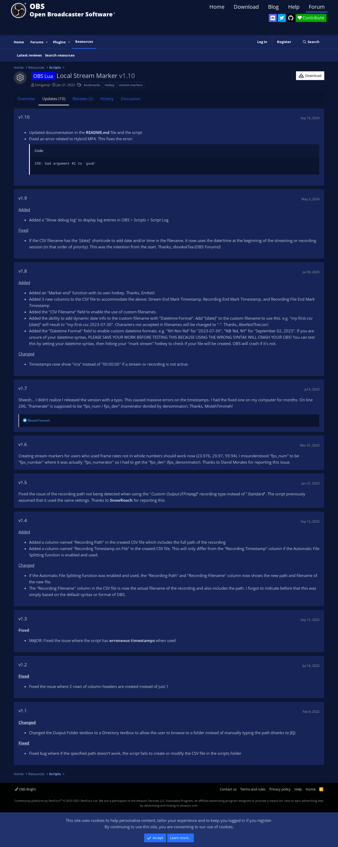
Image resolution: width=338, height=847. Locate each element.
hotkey (110, 85)
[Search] (311, 42)
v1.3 (22, 619)
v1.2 (22, 665)
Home (216, 6)
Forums (36, 42)
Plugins (59, 42)
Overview (26, 98)
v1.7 (22, 388)
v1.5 (22, 482)
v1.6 (22, 444)
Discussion (130, 98)
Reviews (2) (83, 98)
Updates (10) (53, 98)
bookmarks (92, 85)
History (107, 98)
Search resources (59, 55)
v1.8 (22, 271)
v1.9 (22, 198)
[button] (47, 42)
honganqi (42, 84)
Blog (273, 6)
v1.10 (24, 117)
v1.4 (22, 520)
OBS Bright (25, 789)
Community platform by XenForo (56, 801)
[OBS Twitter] (282, 18)
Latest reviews (29, 55)
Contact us (228, 789)
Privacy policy (280, 789)
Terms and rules (252, 789)
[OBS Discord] (273, 18)
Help (293, 6)
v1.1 (22, 711)
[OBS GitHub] (291, 18)
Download (246, 6)
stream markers (131, 85)
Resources (84, 41)
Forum (317, 6)
